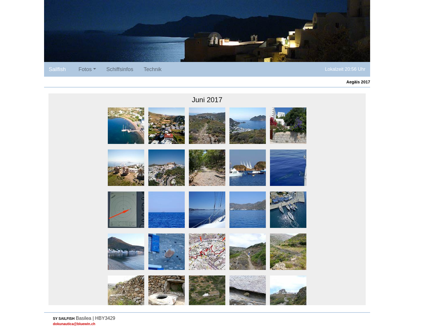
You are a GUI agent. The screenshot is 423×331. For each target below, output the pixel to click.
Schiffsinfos (119, 69)
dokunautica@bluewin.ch (74, 324)
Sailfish (57, 69)
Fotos (85, 69)
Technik (153, 69)
